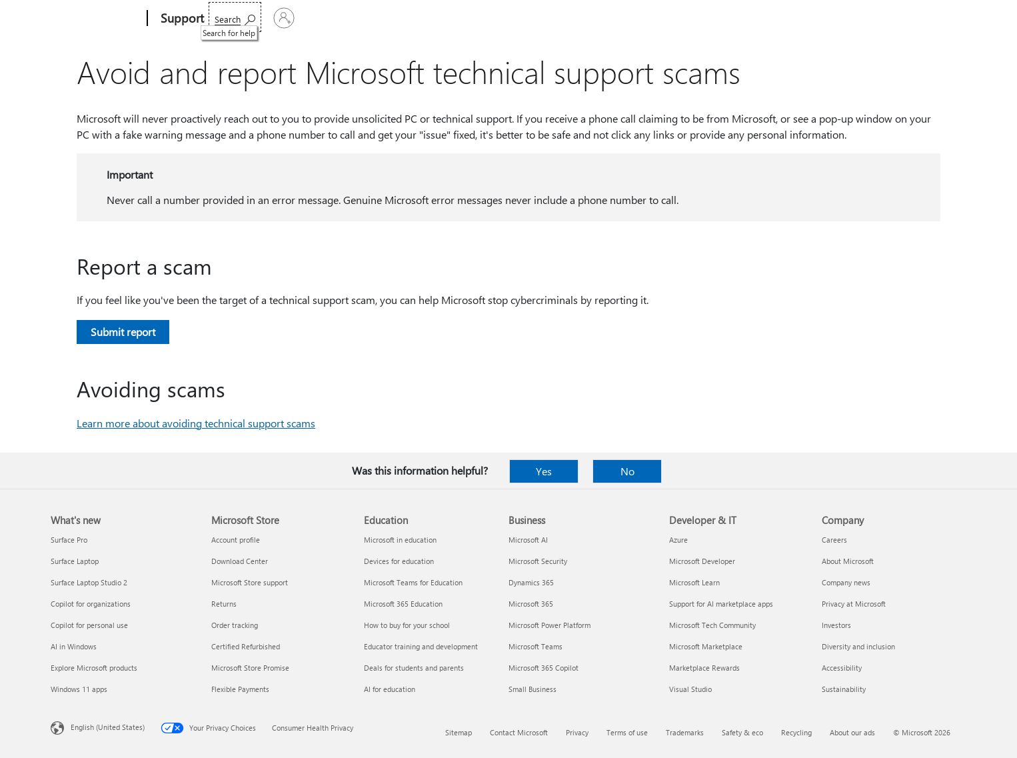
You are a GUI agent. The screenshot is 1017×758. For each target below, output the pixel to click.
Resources (549, 18)
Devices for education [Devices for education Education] (399, 561)
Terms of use (627, 732)
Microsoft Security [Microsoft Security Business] (537, 561)
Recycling (796, 732)
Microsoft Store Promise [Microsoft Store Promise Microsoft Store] (250, 668)
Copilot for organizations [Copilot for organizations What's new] (91, 604)
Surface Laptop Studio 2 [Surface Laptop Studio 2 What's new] (89, 582)
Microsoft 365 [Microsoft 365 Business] (530, 604)
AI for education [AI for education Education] (389, 689)
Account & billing (471, 18)
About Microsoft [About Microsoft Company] (848, 561)
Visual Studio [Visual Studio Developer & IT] (690, 689)
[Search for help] (864, 17)
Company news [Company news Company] (846, 582)
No (627, 471)
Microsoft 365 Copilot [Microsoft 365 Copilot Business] (543, 668)
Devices (398, 18)
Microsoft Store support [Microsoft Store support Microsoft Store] (249, 582)
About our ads (852, 732)
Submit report (123, 332)
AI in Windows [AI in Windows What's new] (74, 646)
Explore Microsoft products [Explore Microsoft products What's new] (94, 668)
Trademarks (685, 732)
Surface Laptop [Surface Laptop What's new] (75, 561)
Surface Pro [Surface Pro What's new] (69, 540)
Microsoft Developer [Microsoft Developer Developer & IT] (702, 561)
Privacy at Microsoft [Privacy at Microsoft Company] (854, 604)
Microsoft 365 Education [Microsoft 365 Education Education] (403, 604)
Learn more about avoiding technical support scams (196, 423)
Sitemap (458, 732)
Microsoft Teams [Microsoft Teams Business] (535, 646)
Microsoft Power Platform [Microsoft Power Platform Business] (549, 625)
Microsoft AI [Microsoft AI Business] (528, 540)
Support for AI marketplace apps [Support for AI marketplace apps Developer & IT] (721, 604)
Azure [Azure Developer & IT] (678, 540)
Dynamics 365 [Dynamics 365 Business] (531, 582)
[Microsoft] (96, 19)
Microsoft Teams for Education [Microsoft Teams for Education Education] (413, 582)
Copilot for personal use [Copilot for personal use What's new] (89, 625)
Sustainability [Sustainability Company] (844, 689)
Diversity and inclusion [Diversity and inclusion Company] (858, 646)
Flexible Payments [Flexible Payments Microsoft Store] (240, 689)
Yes (544, 471)
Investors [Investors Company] (836, 625)
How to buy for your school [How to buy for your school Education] (407, 625)
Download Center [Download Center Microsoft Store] (239, 561)
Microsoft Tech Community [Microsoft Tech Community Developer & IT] (712, 625)
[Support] (181, 19)
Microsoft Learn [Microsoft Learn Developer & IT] (694, 582)
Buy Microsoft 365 (633, 18)
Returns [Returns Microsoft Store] (224, 604)
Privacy (577, 732)
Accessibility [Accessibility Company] (842, 668)
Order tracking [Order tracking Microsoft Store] (234, 625)
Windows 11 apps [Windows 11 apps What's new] (79, 689)
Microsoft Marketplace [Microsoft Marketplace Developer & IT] (705, 646)
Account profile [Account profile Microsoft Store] (235, 540)
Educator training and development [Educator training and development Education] (421, 646)
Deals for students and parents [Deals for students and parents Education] (414, 668)
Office (295, 18)
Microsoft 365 (242, 18)
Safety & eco (742, 732)
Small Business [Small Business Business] (532, 689)
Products (341, 18)
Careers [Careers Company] (834, 540)
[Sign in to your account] (932, 18)
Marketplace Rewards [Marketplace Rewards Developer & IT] (704, 668)
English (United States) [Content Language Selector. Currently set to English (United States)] (108, 727)
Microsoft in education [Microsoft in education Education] (400, 540)
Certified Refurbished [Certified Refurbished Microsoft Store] (245, 646)
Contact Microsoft (519, 732)
